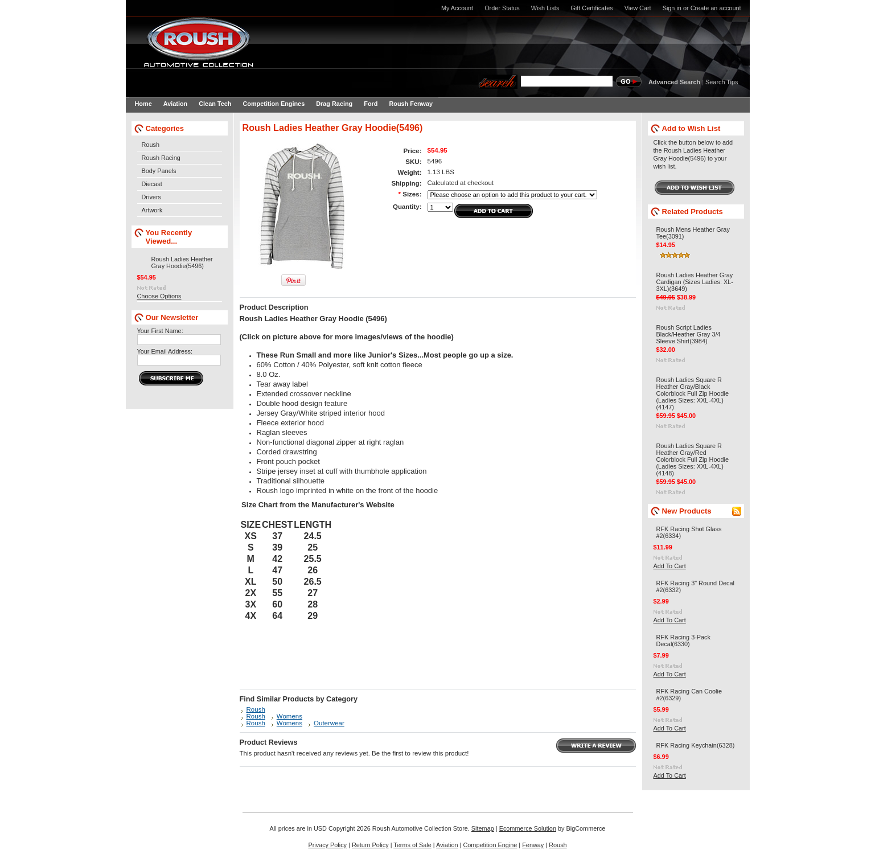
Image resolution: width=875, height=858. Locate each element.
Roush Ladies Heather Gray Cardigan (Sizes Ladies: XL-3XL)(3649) (694, 282)
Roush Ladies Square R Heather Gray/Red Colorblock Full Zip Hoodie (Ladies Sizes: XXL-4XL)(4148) (692, 459)
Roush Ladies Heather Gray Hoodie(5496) (182, 262)
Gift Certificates (591, 8)
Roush (150, 144)
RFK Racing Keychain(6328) (695, 745)
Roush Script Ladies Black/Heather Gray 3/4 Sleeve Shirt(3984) (688, 334)
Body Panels (159, 170)
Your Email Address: (165, 351)
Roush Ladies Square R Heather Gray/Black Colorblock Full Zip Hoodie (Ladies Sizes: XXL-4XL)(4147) (692, 393)
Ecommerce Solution (527, 828)
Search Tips (721, 82)
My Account (457, 8)
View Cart (638, 8)
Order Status (502, 8)
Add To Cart (670, 566)
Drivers (151, 197)
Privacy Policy (327, 844)
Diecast (152, 183)
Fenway (533, 844)
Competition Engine (490, 844)
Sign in (672, 8)
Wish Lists (545, 8)
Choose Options (159, 296)
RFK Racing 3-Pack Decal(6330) (683, 640)
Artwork (152, 210)
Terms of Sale (412, 844)
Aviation (447, 844)
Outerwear (329, 723)
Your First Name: (160, 330)
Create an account (716, 8)
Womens (289, 716)
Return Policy (370, 844)
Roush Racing (161, 157)
